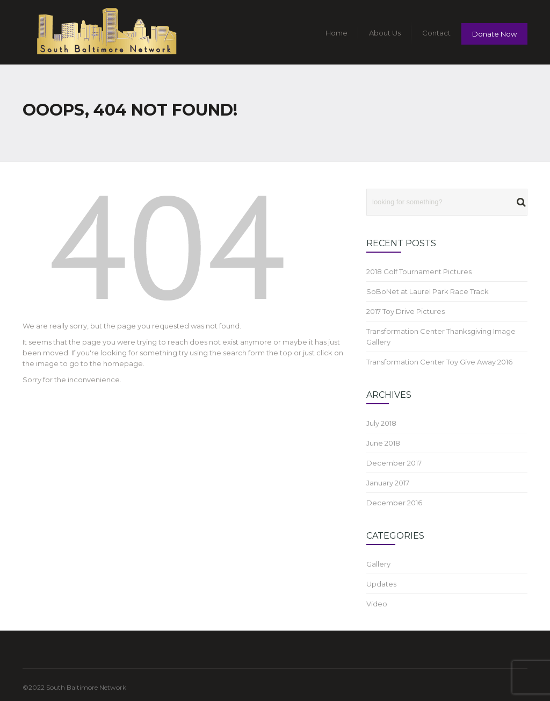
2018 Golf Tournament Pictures (419, 271)
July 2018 (381, 423)
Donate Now (494, 34)
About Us (385, 32)
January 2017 (387, 482)
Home (336, 32)
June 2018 (383, 443)
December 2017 (394, 463)
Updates (381, 584)
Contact (436, 32)
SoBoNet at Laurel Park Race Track (427, 291)
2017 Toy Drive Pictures (405, 311)
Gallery (378, 564)
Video (376, 603)
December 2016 (394, 502)
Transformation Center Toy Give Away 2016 (439, 361)
